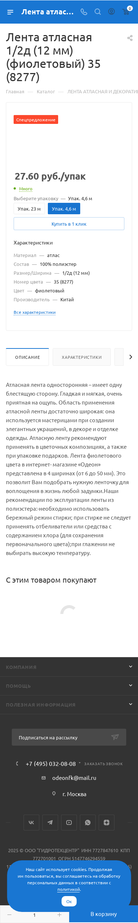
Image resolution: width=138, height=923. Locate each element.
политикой (68, 889)
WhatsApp (88, 822)
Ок (69, 901)
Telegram (50, 822)
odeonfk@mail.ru (74, 777)
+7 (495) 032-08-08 (51, 763)
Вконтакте (31, 822)
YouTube (69, 822)
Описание (27, 357)
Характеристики (82, 357)
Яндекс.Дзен (106, 822)
